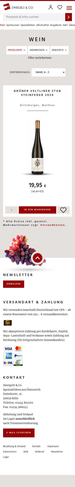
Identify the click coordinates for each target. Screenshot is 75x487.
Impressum (53, 446)
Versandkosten (52, 225)
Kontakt (36, 446)
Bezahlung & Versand (14, 446)
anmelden (14, 284)
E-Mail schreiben (19, 432)
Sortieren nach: (20, 72)
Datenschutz (9, 452)
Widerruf (39, 452)
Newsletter (57, 452)
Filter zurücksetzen (40, 57)
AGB (25, 452)
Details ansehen (37, 99)
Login (6, 457)
